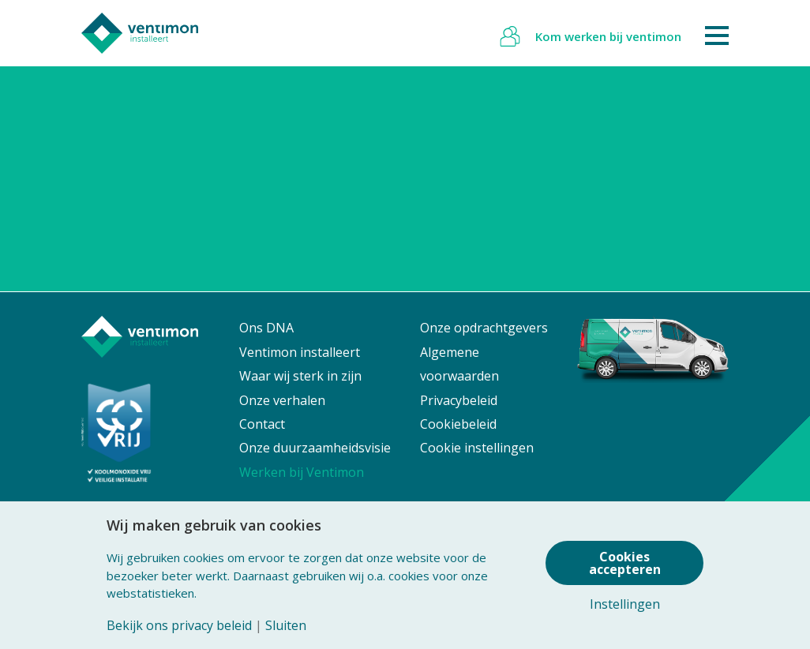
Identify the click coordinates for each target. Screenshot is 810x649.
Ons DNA (266, 327)
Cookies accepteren (625, 563)
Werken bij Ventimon (301, 472)
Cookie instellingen (477, 447)
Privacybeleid (458, 400)
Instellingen (625, 604)
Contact (262, 424)
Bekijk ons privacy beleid (179, 625)
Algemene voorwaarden (459, 364)
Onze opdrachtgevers (484, 327)
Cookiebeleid (458, 424)
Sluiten (285, 625)
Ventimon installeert (299, 352)
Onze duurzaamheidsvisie (315, 447)
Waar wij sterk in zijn (300, 376)
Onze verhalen (282, 400)
